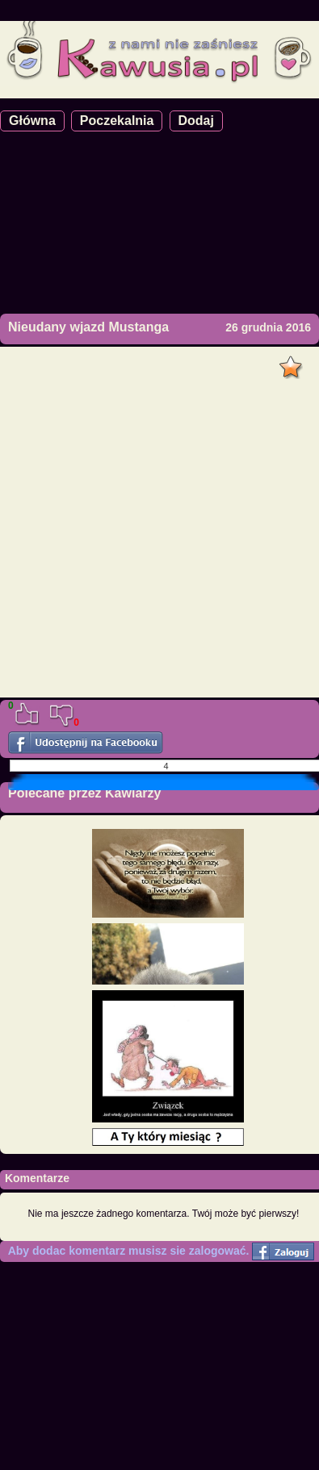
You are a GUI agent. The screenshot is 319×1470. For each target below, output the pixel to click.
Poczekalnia (117, 120)
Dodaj (196, 120)
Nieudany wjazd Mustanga (88, 327)
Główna (32, 120)
